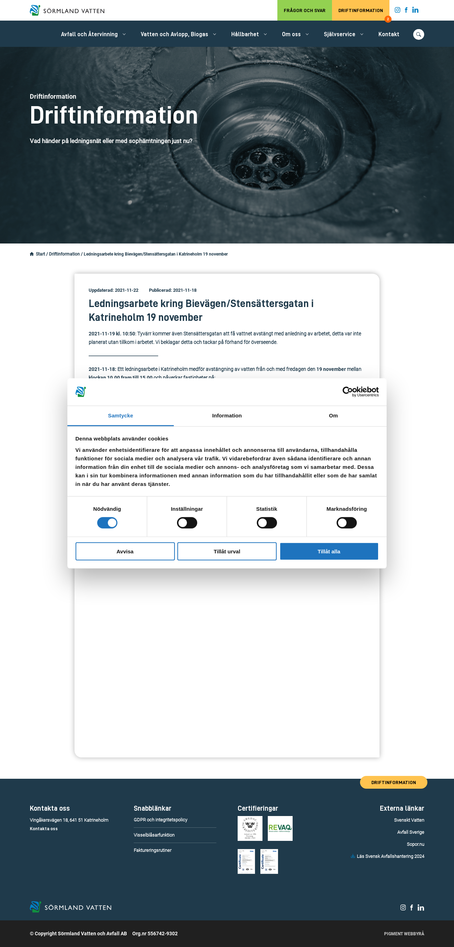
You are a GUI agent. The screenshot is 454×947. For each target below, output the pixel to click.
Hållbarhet (245, 34)
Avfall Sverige (410, 832)
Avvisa (125, 551)
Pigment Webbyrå (404, 933)
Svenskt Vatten (409, 820)
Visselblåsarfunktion (154, 835)
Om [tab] (333, 415)
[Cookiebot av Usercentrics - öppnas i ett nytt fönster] (348, 392)
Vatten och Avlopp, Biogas (174, 34)
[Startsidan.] (32, 254)
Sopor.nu (415, 844)
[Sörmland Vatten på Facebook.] (406, 11)
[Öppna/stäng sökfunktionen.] (418, 34)
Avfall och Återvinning (89, 34)
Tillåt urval (227, 551)
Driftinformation (363, 14)
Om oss (291, 34)
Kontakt (388, 34)
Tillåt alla (329, 551)
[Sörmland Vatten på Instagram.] (397, 11)
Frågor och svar (305, 10)
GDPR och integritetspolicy (160, 819)
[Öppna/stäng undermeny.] (124, 34)
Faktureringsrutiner (152, 850)
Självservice (339, 34)
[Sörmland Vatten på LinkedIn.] (415, 11)
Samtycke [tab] (120, 415)
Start (40, 254)
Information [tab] (227, 415)
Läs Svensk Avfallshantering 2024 (390, 856)
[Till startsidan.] (70, 10)
